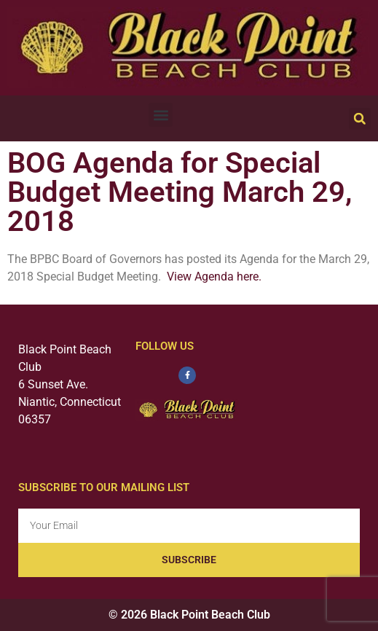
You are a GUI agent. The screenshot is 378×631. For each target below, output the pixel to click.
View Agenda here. (214, 276)
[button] (161, 115)
